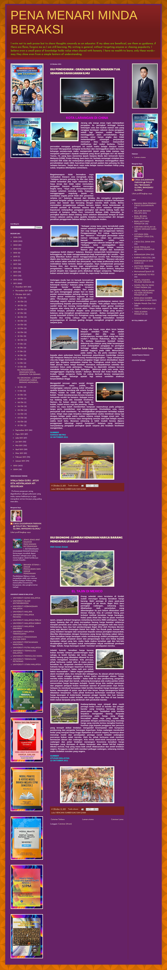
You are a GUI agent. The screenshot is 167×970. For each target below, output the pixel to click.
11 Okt (20, 391)
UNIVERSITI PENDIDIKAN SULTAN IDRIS (25, 638)
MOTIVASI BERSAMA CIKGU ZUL (143, 267)
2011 (15, 283)
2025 (15, 241)
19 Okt (21, 344)
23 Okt (21, 329)
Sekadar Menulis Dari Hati (145, 304)
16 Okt (21, 356)
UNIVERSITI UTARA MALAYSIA (27, 665)
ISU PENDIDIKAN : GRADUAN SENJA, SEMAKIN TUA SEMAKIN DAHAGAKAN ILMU (85, 71)
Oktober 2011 (21, 294)
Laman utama (88, 819)
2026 (15, 237)
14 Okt (21, 363)
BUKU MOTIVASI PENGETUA (141, 223)
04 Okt (21, 414)
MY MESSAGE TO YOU (144, 275)
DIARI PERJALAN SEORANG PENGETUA (144, 248)
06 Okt (21, 406)
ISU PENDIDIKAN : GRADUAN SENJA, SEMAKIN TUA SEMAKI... (29, 372)
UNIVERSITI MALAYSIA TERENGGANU (23, 633)
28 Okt (21, 309)
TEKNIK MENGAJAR (143, 309)
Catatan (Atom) (65, 824)
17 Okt (21, 352)
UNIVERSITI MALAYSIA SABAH (27, 623)
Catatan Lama (117, 819)
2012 (15, 280)
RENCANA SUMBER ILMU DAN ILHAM (71, 489)
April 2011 (19, 450)
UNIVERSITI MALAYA (22, 612)
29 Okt (21, 306)
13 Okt (21, 367)
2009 (15, 470)
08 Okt (21, 403)
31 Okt (21, 298)
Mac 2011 (19, 453)
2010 (15, 466)
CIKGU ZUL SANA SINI (144, 242)
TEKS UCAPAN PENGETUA (140, 313)
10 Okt (21, 395)
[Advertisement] (87, 513)
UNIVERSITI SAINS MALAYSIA (26, 598)
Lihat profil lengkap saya (20, 532)
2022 (15, 249)
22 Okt (21, 332)
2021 (15, 253)
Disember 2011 (21, 287)
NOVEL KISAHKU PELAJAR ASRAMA (142, 281)
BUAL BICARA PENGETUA (140, 217)
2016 (15, 268)
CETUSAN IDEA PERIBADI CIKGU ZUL (144, 235)
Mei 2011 (19, 446)
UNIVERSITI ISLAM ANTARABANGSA (21, 602)
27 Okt (21, 313)
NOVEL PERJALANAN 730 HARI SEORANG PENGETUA (144, 293)
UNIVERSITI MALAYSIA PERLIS (27, 620)
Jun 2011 (19, 442)
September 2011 (22, 430)
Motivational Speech (142, 272)
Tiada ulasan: (73, 486)
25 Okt (21, 321)
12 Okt (21, 387)
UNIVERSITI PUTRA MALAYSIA (27, 648)
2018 (15, 260)
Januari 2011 (20, 461)
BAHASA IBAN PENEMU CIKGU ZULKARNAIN (145, 205)
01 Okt (21, 426)
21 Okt (21, 336)
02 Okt (21, 422)
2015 (15, 272)
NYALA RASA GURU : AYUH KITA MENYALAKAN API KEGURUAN (24, 484)
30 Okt (21, 302)
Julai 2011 (19, 438)
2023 (15, 245)
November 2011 (22, 291)
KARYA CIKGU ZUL (142, 258)
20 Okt (21, 340)
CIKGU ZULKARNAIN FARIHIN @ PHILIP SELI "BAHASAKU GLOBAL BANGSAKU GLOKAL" (27, 526)
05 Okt (21, 410)
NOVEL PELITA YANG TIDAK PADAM (144, 286)
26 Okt (21, 317)
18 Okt (21, 348)
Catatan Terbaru (58, 819)
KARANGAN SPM (142, 255)
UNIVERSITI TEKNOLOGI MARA (27, 656)
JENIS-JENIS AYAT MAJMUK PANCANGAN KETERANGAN (32, 543)
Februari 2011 (21, 457)
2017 (15, 264)
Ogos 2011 (19, 434)
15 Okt (21, 359)
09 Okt (21, 399)
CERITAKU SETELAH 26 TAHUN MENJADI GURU (145, 228)
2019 (15, 257)
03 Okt (21, 418)
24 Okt (21, 325)
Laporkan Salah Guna (142, 349)
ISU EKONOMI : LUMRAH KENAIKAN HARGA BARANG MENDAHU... (29, 380)
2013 (15, 276)
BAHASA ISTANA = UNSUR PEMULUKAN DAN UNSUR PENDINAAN (32, 569)
